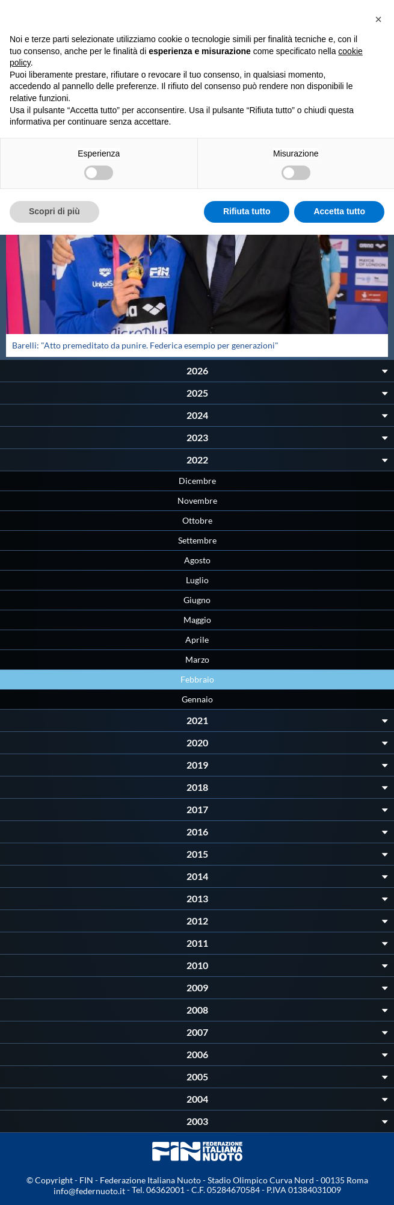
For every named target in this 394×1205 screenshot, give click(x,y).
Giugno (197, 600)
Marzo (197, 659)
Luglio (197, 580)
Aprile (197, 639)
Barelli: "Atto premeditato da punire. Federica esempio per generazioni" (145, 345)
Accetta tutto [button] (339, 211)
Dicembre (197, 480)
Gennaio (197, 699)
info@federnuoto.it (89, 1191)
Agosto (197, 560)
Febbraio (197, 679)
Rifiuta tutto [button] (247, 211)
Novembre (197, 500)
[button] (378, 19)
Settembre (197, 540)
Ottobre (197, 520)
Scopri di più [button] (54, 211)
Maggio (197, 620)
